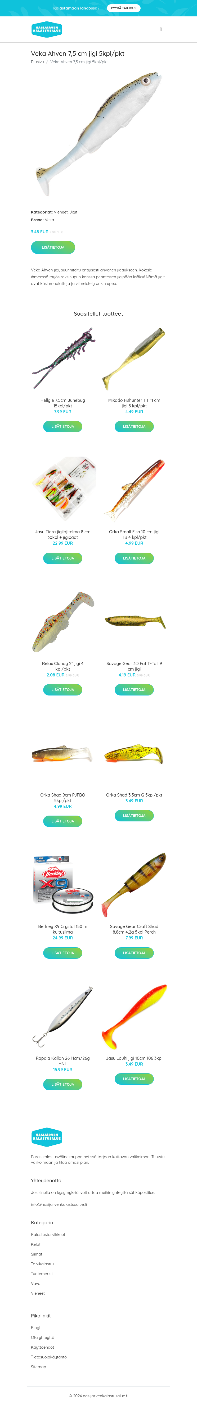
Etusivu (37, 61)
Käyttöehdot (42, 1347)
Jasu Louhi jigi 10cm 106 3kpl (134, 1058)
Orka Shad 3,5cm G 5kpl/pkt (134, 795)
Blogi (35, 1327)
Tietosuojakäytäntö (49, 1356)
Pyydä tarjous (123, 8)
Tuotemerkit (42, 1273)
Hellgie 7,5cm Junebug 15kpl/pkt (63, 403)
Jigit (73, 212)
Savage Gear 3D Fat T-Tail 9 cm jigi (134, 666)
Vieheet (61, 212)
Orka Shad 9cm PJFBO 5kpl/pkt (62, 797)
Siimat (36, 1254)
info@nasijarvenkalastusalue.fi (59, 1204)
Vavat (36, 1283)
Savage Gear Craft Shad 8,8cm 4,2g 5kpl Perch (134, 929)
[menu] (161, 29)
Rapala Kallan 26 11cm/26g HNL (63, 1061)
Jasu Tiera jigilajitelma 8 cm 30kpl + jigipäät (63, 534)
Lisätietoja (53, 247)
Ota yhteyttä (42, 1337)
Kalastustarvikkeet (48, 1234)
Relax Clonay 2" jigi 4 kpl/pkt (63, 666)
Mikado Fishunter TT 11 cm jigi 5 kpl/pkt (134, 403)
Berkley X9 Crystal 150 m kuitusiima (62, 929)
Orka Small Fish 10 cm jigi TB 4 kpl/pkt (134, 534)
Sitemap (38, 1366)
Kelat (36, 1244)
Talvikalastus (42, 1263)
